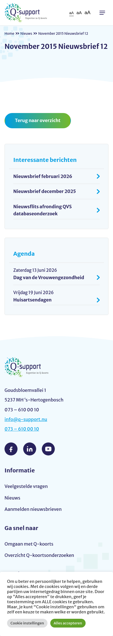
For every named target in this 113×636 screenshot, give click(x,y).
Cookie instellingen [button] (27, 623)
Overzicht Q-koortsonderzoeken (39, 555)
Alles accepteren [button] (68, 623)
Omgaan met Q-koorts (29, 544)
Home (9, 33)
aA (71, 13)
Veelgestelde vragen (26, 486)
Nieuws (26, 33)
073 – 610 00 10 (22, 429)
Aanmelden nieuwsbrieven (33, 509)
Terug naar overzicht (37, 120)
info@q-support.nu (26, 419)
